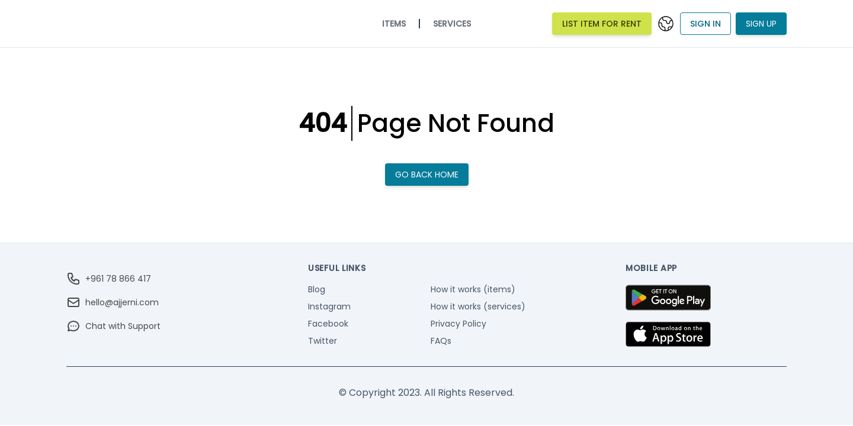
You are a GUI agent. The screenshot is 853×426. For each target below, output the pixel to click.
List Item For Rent (602, 24)
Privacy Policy (458, 324)
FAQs (441, 341)
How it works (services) (478, 306)
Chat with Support (113, 326)
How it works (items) (473, 289)
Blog (316, 289)
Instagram (329, 306)
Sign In (705, 24)
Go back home (426, 174)
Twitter (322, 341)
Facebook (328, 324)
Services (452, 24)
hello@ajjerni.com (112, 302)
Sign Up (761, 24)
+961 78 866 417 (108, 279)
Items (394, 24)
